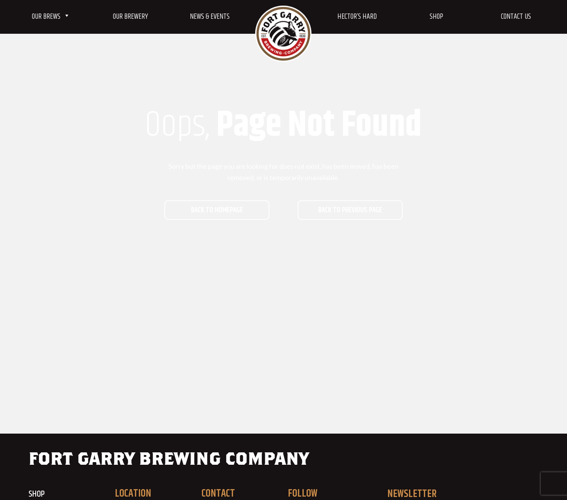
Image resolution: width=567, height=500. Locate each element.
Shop (436, 17)
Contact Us (516, 17)
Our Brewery (130, 17)
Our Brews (51, 17)
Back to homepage (217, 210)
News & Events (210, 17)
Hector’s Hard (357, 17)
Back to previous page (350, 210)
